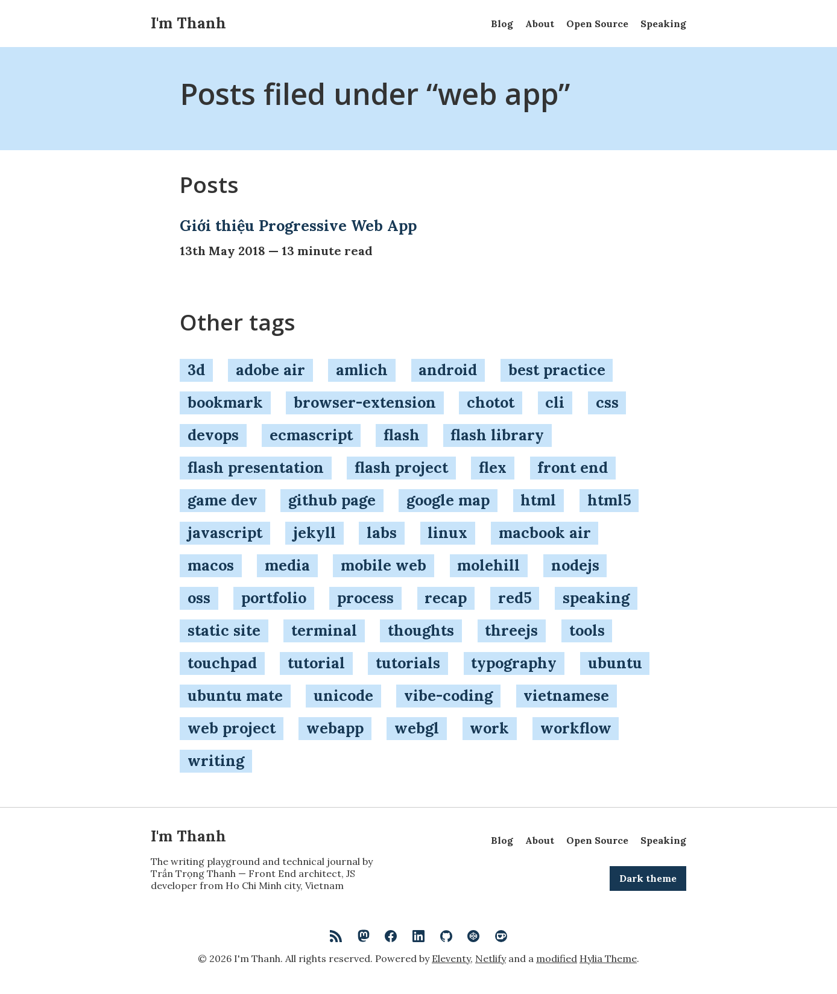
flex (493, 467)
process (365, 597)
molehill (488, 565)
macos (211, 565)
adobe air (270, 369)
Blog (502, 23)
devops (213, 435)
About (539, 23)
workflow (575, 728)
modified (556, 958)
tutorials (408, 663)
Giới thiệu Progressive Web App (298, 225)
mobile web (383, 565)
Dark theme (648, 878)
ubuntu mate (235, 695)
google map (448, 500)
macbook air (545, 532)
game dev (222, 500)
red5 (515, 597)
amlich (362, 369)
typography (514, 663)
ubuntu (615, 663)
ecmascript (311, 435)
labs (382, 532)
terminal (324, 630)
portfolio (273, 597)
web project (232, 728)
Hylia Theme (608, 958)
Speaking (663, 23)
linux (447, 532)
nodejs (575, 565)
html (538, 500)
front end (572, 467)
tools (587, 630)
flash (402, 435)
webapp (335, 728)
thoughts (421, 630)
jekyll (314, 532)
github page (332, 500)
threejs (511, 630)
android (447, 369)
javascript (225, 532)
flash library (497, 435)
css (607, 402)
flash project (401, 467)
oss (199, 597)
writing (216, 760)
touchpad (222, 663)
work (489, 728)
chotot (490, 402)
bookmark (225, 402)
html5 (609, 500)
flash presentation (256, 467)
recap (446, 597)
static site (224, 630)
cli (554, 402)
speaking (596, 597)
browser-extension (365, 402)
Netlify (490, 958)
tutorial (316, 663)
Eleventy (451, 958)
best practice (556, 369)
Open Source (597, 23)
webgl (416, 728)
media (287, 565)
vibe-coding (448, 695)
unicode (343, 695)
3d (196, 369)
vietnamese (566, 695)
